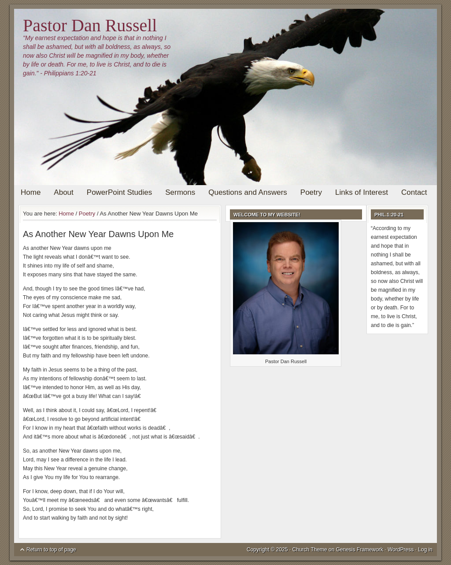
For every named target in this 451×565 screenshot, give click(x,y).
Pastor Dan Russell (90, 25)
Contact (414, 192)
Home (31, 192)
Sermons (180, 192)
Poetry (311, 192)
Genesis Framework (359, 549)
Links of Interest (361, 192)
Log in (425, 549)
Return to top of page (51, 549)
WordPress (401, 549)
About (63, 192)
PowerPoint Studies (119, 192)
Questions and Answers (247, 192)
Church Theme (309, 549)
